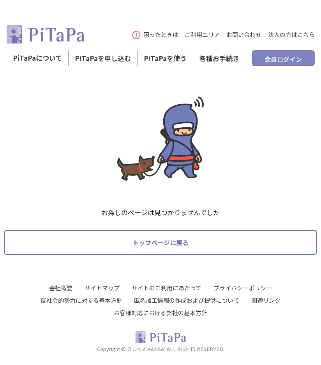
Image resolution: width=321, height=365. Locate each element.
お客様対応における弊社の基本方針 (160, 312)
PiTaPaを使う (165, 62)
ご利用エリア (202, 34)
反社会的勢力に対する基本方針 (81, 299)
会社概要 (60, 287)
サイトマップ (102, 287)
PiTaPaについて (37, 62)
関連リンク (265, 299)
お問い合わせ (243, 34)
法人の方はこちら (291, 34)
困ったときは (155, 34)
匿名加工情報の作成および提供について (186, 299)
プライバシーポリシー (242, 287)
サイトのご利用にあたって (166, 287)
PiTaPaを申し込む (103, 62)
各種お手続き (219, 62)
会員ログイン (283, 61)
